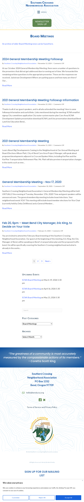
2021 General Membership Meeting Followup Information (40, 100)
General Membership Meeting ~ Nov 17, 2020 (31, 182)
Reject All (42, 498)
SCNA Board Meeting (31, 280)
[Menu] (42, 12)
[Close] (82, 480)
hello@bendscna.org (35, 392)
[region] (42, 490)
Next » (48, 261)
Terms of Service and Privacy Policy (42, 407)
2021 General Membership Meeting (25, 141)
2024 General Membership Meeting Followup (32, 59)
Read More (7, 85)
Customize (15, 498)
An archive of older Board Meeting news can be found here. (27, 44)
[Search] (42, 310)
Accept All (68, 498)
